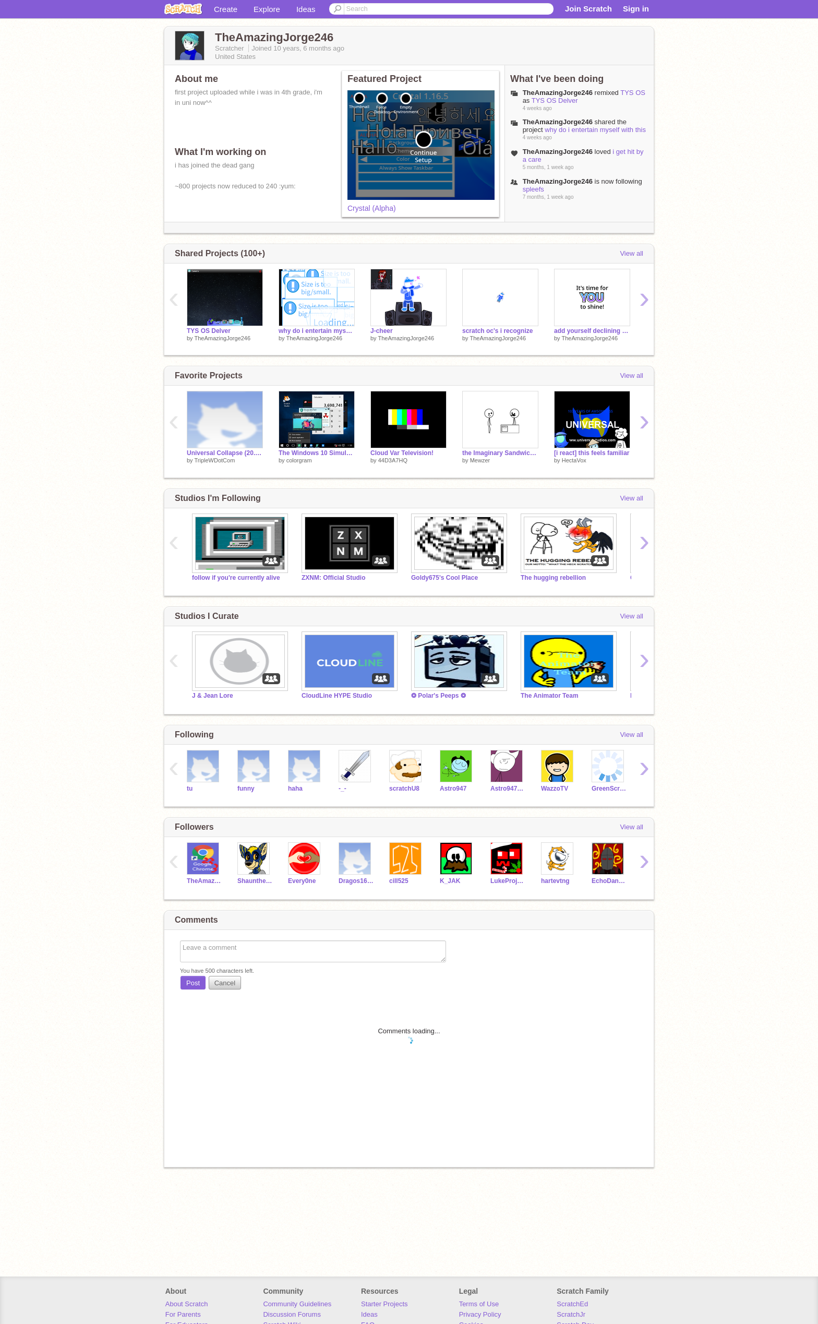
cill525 (398, 881)
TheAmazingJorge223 (204, 881)
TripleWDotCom (214, 460)
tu (190, 788)
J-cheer (381, 331)
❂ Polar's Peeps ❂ (438, 695)
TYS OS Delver (555, 100)
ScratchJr (571, 1314)
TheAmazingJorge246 (222, 338)
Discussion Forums (292, 1314)
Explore (267, 9)
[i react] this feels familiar (592, 453)
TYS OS (632, 93)
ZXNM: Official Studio (334, 577)
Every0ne (302, 881)
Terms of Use (479, 1304)
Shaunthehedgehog (254, 881)
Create (225, 9)
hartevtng (555, 881)
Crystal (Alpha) (371, 208)
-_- (342, 788)
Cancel (224, 983)
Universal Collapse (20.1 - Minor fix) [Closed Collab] (225, 453)
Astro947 (453, 788)
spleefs (533, 189)
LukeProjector (507, 881)
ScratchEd (572, 1304)
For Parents (183, 1314)
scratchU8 (404, 788)
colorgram (299, 460)
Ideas (306, 9)
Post (193, 983)
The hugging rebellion (553, 577)
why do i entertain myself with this (595, 130)
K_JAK (450, 881)
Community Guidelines (297, 1304)
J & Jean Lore (212, 695)
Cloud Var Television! (402, 453)
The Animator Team (550, 695)
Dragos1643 (356, 881)
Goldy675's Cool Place (444, 577)
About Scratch (186, 1304)
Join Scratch (588, 8)
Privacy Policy (480, 1314)
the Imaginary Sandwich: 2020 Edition (500, 453)
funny (246, 788)
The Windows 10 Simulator (317, 453)
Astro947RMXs (507, 788)
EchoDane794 (609, 881)
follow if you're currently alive (236, 577)
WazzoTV (554, 788)
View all (631, 253)
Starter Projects (384, 1304)
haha (295, 788)
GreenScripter (609, 788)
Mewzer (480, 460)
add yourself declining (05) (592, 331)
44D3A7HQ (392, 460)
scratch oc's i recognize (497, 331)
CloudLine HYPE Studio (337, 695)
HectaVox (574, 460)
